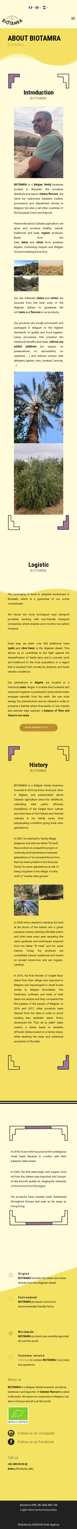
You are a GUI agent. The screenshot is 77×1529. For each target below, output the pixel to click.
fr (31, 7)
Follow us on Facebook (36, 1442)
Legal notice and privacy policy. (38, 1509)
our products (39, 727)
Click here (24, 1360)
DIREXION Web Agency (45, 1524)
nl (45, 7)
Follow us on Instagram (36, 1433)
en (38, 7)
